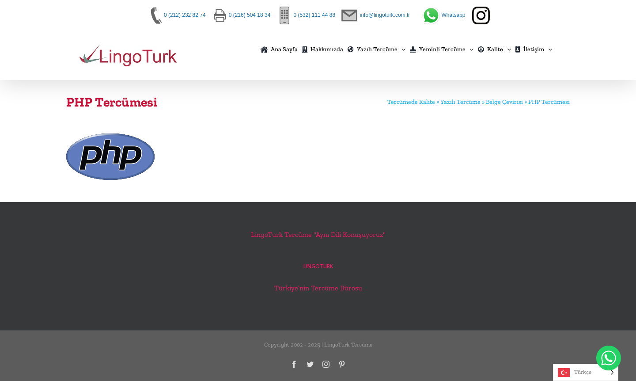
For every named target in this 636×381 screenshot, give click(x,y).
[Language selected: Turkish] (585, 372)
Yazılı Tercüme (460, 102)
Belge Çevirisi (504, 102)
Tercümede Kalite (411, 102)
